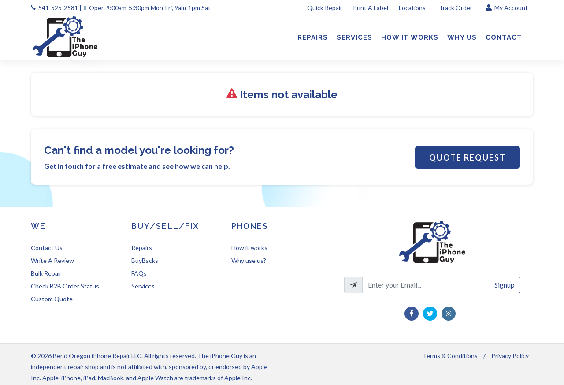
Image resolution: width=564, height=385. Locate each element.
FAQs (139, 273)
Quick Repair (324, 7)
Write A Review (52, 260)
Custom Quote (52, 299)
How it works (249, 247)
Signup (504, 284)
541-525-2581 (58, 7)
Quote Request (467, 157)
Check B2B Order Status (65, 286)
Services (143, 286)
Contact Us (47, 247)
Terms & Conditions (450, 355)
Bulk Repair (46, 273)
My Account (507, 7)
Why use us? (248, 260)
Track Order (456, 7)
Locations (413, 7)
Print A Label (370, 7)
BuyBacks (144, 260)
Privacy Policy (510, 355)
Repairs (141, 247)
